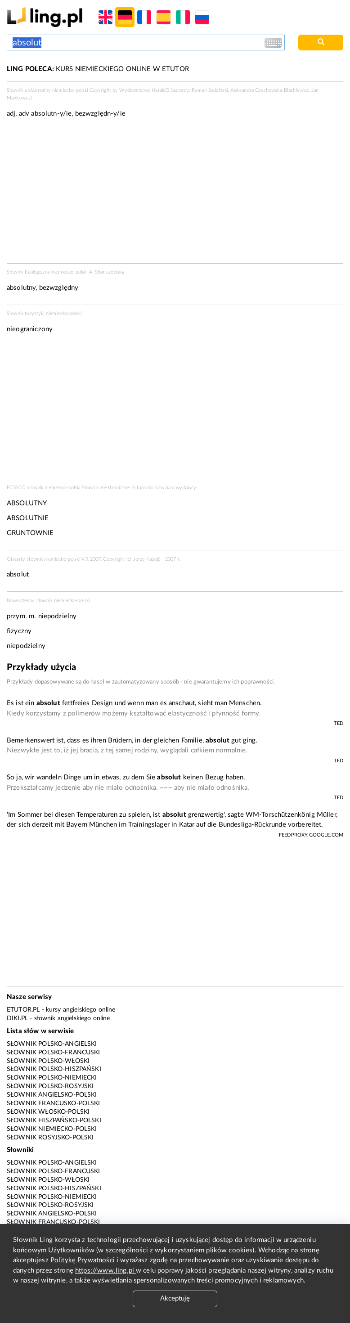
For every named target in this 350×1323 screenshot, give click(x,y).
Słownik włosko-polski (48, 1112)
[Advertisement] (175, 409)
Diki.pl (17, 1018)
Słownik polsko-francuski (53, 1052)
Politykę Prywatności (82, 1260)
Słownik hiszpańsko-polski (54, 1120)
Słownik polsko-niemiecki (52, 1078)
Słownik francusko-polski (53, 1103)
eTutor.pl (23, 1010)
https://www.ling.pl (105, 1270)
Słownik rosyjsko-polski (50, 1137)
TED (338, 723)
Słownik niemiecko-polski (52, 1129)
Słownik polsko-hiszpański (54, 1069)
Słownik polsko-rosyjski (50, 1086)
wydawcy (186, 487)
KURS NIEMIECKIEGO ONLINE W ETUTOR (98, 69)
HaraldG (160, 90)
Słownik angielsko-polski (52, 1095)
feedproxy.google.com (311, 834)
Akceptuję (175, 1298)
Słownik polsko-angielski (52, 1044)
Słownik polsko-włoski (48, 1061)
